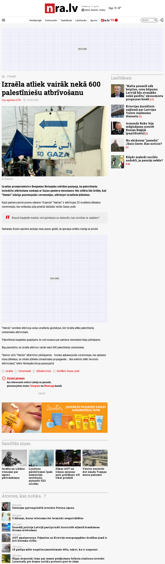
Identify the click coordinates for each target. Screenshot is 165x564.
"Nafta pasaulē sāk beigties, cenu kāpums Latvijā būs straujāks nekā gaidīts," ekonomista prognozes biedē (144, 92)
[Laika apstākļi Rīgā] (115, 8)
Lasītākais (121, 78)
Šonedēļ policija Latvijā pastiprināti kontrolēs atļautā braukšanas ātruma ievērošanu (56, 529)
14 (128, 164)
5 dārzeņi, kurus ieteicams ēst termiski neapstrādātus (47, 518)
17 (151, 99)
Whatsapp (49, 386)
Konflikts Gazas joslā (66, 371)
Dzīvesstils (51, 20)
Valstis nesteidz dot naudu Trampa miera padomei (94, 471)
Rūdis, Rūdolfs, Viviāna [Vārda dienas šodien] (93, 10)
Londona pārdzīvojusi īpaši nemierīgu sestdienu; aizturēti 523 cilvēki (41, 476)
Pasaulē (11, 76)
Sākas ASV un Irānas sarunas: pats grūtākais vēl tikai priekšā (68, 473)
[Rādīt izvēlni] (3, 20)
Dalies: (42, 393)
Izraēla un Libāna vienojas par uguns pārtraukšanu (13, 473)
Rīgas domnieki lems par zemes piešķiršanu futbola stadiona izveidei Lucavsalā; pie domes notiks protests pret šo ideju (58, 560)
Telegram (35, 386)
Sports (93, 20)
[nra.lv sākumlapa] (61, 8)
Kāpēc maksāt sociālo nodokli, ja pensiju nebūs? (144, 158)
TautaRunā (66, 20)
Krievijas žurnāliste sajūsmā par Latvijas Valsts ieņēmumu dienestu (141, 111)
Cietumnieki (23, 371)
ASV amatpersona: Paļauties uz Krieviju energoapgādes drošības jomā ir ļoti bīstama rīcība (59, 539)
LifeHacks (81, 20)
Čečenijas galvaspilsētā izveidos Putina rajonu (43, 507)
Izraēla (7, 371)
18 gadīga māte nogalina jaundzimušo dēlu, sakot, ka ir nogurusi (55, 549)
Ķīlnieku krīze (42, 371)
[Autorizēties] (161, 20)
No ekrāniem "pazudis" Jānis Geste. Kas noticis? (144, 141)
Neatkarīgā (35, 20)
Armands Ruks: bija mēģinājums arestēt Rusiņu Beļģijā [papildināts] (140, 128)
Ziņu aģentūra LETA (11, 100)
